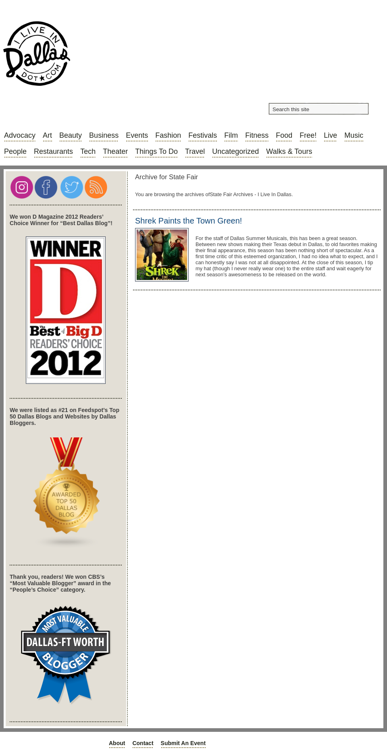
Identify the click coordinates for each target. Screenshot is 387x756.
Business (104, 135)
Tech (88, 151)
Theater (115, 151)
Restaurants (53, 151)
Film (231, 135)
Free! (308, 135)
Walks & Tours (289, 151)
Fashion (168, 135)
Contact (142, 743)
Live (330, 135)
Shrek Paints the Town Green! (188, 220)
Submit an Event (183, 743)
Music (353, 135)
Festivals (202, 135)
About (117, 743)
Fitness (256, 135)
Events (137, 135)
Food (284, 135)
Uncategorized (235, 151)
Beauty (70, 135)
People (15, 151)
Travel (195, 151)
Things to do (156, 151)
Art (47, 135)
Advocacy (19, 135)
